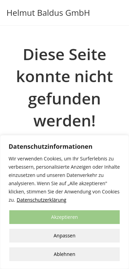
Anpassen (65, 235)
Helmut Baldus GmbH (48, 12)
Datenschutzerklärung (41, 200)
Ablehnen (64, 254)
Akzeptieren (64, 217)
